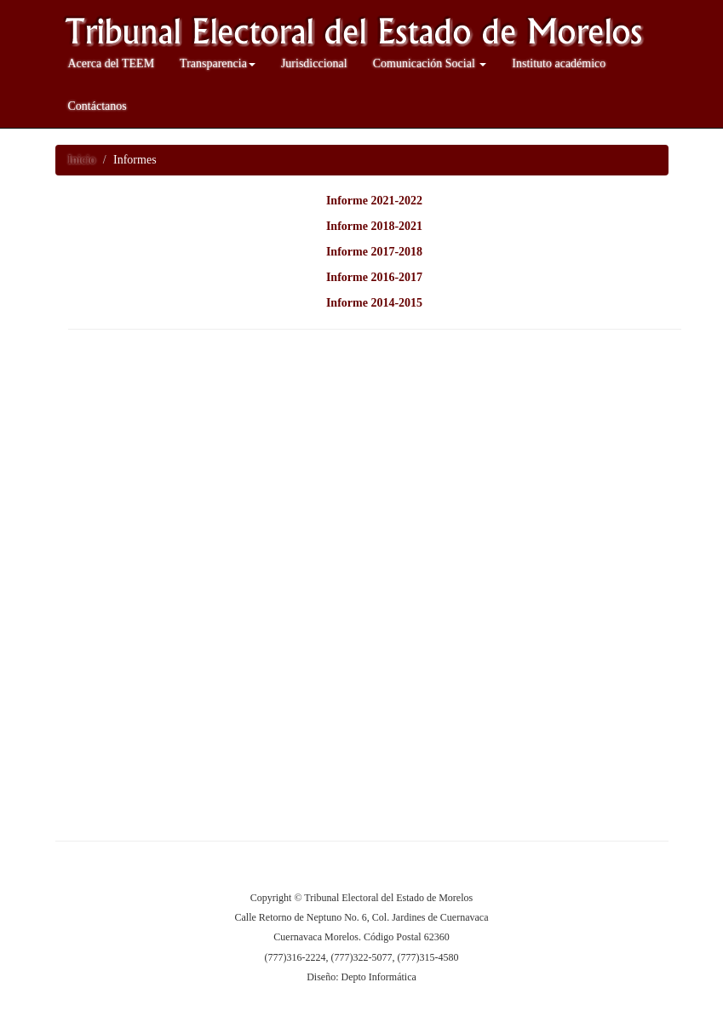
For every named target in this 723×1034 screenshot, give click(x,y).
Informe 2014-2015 (374, 302)
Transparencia (217, 63)
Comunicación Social (430, 63)
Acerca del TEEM (111, 63)
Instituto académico (558, 63)
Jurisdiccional (314, 63)
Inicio (82, 159)
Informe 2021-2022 (374, 200)
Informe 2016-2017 (374, 277)
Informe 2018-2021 (374, 226)
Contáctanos (97, 106)
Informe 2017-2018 (374, 251)
